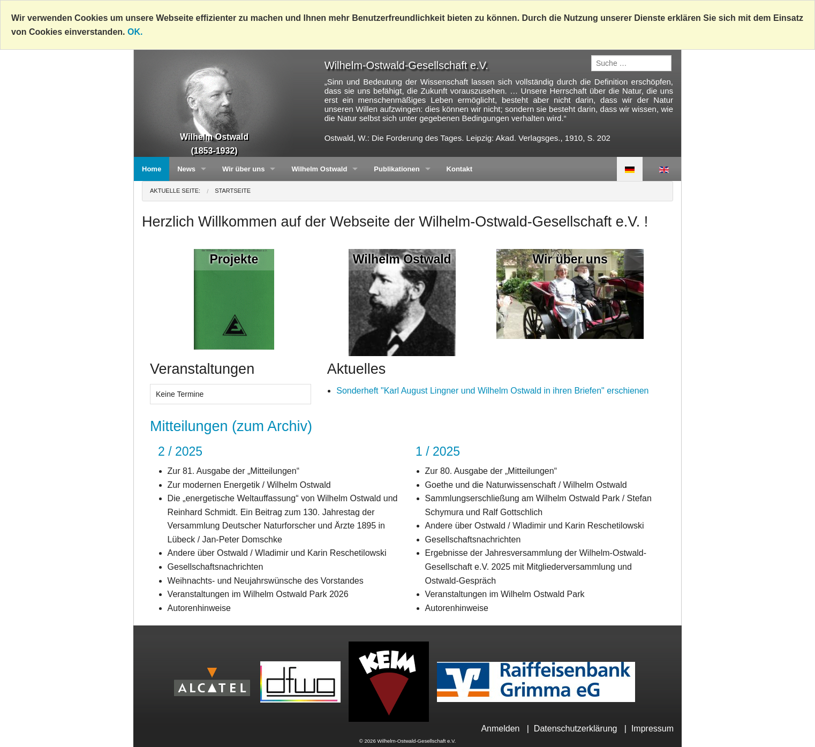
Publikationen (396, 169)
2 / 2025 (180, 451)
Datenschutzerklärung (575, 728)
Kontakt (459, 169)
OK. (134, 31)
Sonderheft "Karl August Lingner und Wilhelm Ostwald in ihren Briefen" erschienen (492, 390)
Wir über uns (243, 169)
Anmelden (500, 728)
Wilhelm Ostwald (319, 169)
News (186, 169)
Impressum (652, 728)
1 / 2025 (438, 451)
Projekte (234, 259)
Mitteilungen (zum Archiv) (231, 426)
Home (151, 169)
